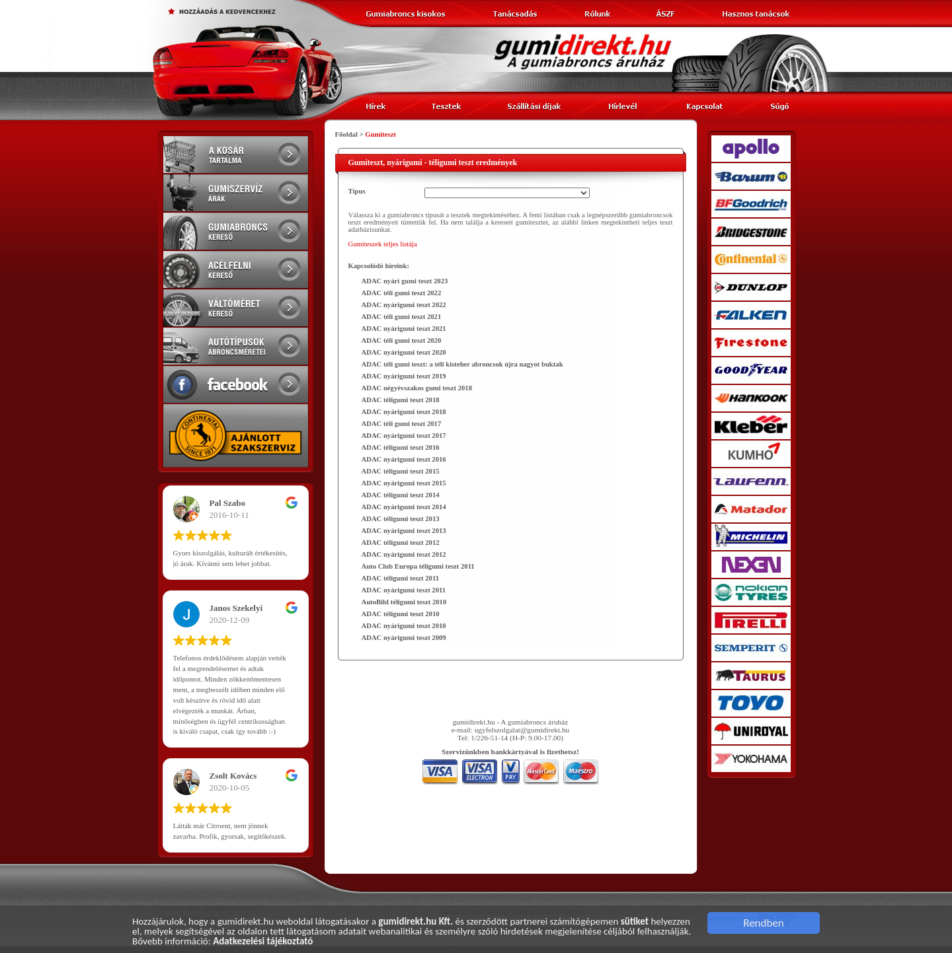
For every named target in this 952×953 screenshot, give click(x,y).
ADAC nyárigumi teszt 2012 (404, 554)
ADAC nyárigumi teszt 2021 (404, 328)
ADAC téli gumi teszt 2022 (402, 293)
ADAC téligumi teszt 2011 (401, 578)
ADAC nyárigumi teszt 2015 (404, 483)
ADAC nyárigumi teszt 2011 (404, 590)
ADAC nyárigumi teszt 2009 (404, 637)
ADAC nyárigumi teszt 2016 (404, 459)
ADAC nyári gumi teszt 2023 (405, 281)
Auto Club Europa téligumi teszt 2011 (418, 566)
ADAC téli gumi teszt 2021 (402, 316)
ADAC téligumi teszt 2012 (401, 542)
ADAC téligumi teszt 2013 (401, 518)
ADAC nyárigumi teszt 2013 (404, 530)
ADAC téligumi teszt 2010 (401, 614)
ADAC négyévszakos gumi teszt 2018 (417, 388)
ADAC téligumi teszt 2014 (401, 495)
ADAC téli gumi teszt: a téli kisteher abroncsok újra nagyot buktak (462, 364)
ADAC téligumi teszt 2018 (401, 400)
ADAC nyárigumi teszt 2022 (404, 304)
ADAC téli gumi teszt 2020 (402, 340)
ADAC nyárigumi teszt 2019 (404, 376)
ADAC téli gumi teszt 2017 (402, 423)
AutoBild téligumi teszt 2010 (404, 602)
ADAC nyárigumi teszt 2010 (404, 625)
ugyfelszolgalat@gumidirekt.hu (522, 730)
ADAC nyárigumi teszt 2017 (404, 435)
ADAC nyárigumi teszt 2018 (404, 411)
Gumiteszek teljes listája (382, 244)
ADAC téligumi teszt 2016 (401, 447)
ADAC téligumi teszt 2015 (401, 471)
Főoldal (346, 134)
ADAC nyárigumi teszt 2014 (404, 507)
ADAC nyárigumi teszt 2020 (404, 352)
